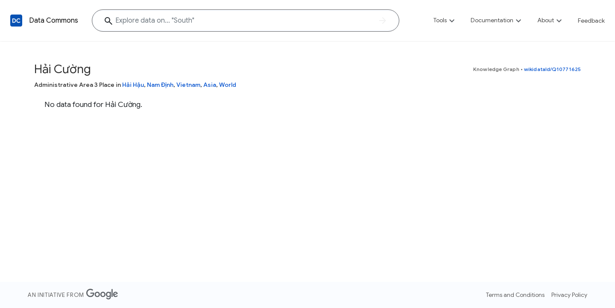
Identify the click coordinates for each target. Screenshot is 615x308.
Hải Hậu (133, 85)
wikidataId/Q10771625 (552, 69)
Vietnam (188, 85)
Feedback (591, 20)
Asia (209, 85)
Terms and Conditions (515, 295)
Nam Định (160, 85)
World (227, 85)
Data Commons (53, 20)
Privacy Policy (569, 295)
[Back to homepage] (16, 21)
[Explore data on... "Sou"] (245, 20)
